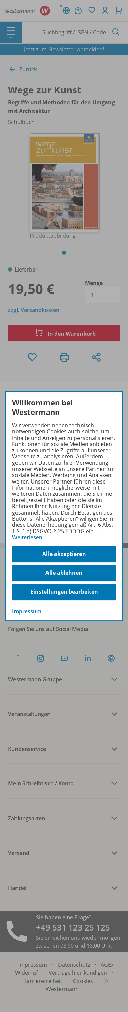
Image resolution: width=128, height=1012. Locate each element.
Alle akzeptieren (64, 554)
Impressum (26, 611)
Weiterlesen (27, 537)
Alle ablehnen (64, 572)
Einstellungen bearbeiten (64, 591)
